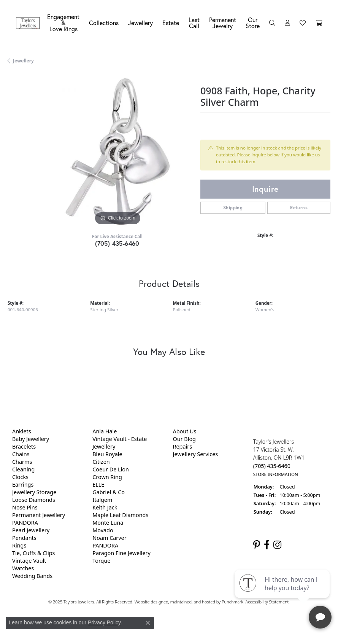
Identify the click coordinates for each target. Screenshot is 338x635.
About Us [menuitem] (185, 431)
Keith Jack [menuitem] (104, 507)
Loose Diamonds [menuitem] (33, 499)
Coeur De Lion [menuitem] (110, 469)
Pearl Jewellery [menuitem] (30, 530)
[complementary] (283, 593)
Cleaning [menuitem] (23, 469)
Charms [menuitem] (22, 461)
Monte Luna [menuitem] (107, 522)
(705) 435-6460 (117, 243)
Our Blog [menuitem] (184, 438)
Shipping (233, 207)
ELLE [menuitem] (98, 484)
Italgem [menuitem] (102, 499)
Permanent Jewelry (222, 23)
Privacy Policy (104, 622)
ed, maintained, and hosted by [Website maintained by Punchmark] (192, 602)
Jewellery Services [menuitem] (195, 454)
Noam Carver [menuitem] (109, 537)
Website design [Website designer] (149, 602)
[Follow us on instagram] (277, 544)
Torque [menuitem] (101, 560)
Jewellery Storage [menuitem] (34, 492)
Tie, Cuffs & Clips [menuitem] (33, 553)
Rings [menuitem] (19, 545)
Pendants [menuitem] (24, 537)
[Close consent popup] (148, 623)
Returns (299, 207)
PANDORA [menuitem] (25, 522)
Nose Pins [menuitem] (25, 507)
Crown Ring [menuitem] (107, 477)
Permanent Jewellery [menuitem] (38, 515)
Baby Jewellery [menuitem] (30, 438)
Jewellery (140, 23)
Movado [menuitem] (102, 530)
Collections (104, 23)
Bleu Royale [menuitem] (107, 454)
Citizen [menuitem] (101, 461)
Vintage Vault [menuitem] (29, 560)
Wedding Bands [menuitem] (32, 575)
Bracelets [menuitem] (24, 446)
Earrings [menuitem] (22, 484)
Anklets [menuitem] (21, 431)
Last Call (194, 23)
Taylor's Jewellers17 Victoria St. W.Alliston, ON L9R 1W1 (279, 457)
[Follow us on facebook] (267, 544)
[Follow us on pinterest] (256, 544)
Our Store (253, 23)
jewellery (23, 60)
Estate (170, 23)
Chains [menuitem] (21, 454)
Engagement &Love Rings (63, 23)
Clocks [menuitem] (20, 477)
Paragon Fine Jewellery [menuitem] (121, 553)
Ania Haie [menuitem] (104, 431)
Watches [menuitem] (23, 568)
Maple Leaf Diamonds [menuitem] (120, 515)
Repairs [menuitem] (182, 446)
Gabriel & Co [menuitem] (108, 492)
